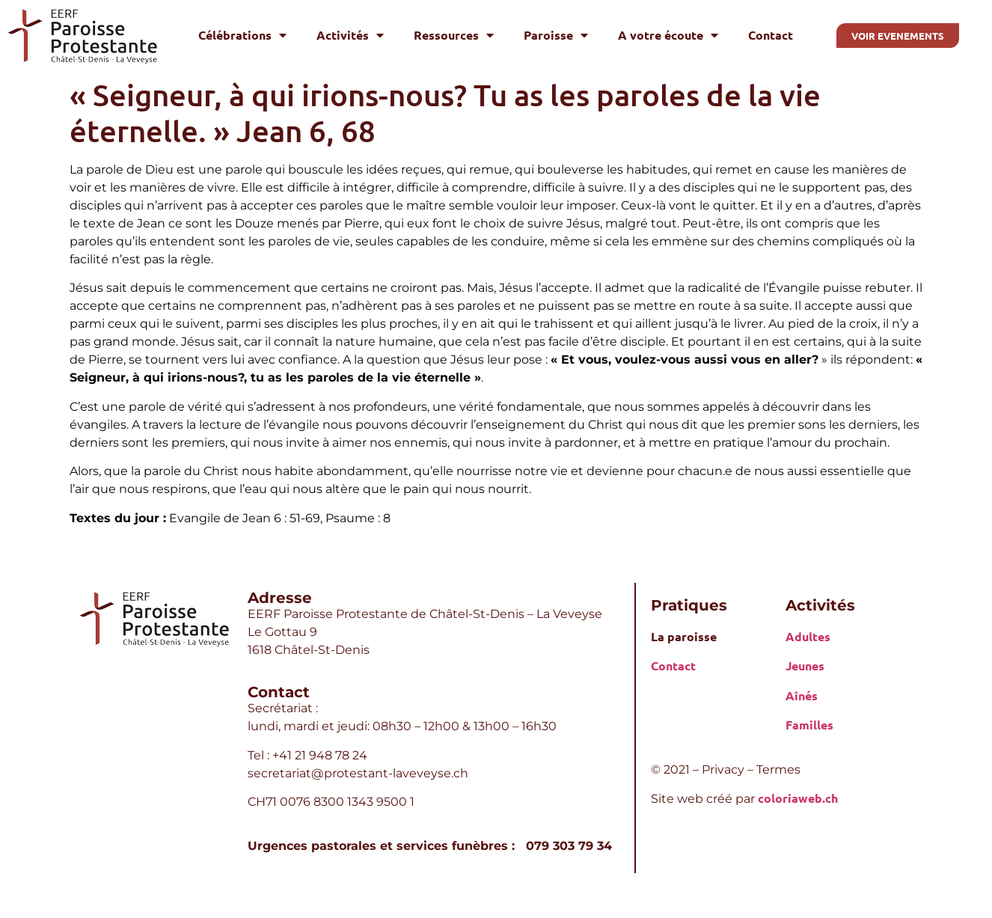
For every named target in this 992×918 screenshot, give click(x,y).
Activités (350, 35)
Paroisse (556, 35)
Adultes (808, 636)
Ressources (454, 35)
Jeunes (805, 665)
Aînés (802, 695)
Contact (770, 35)
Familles (809, 724)
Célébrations (242, 35)
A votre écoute (668, 35)
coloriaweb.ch (798, 798)
